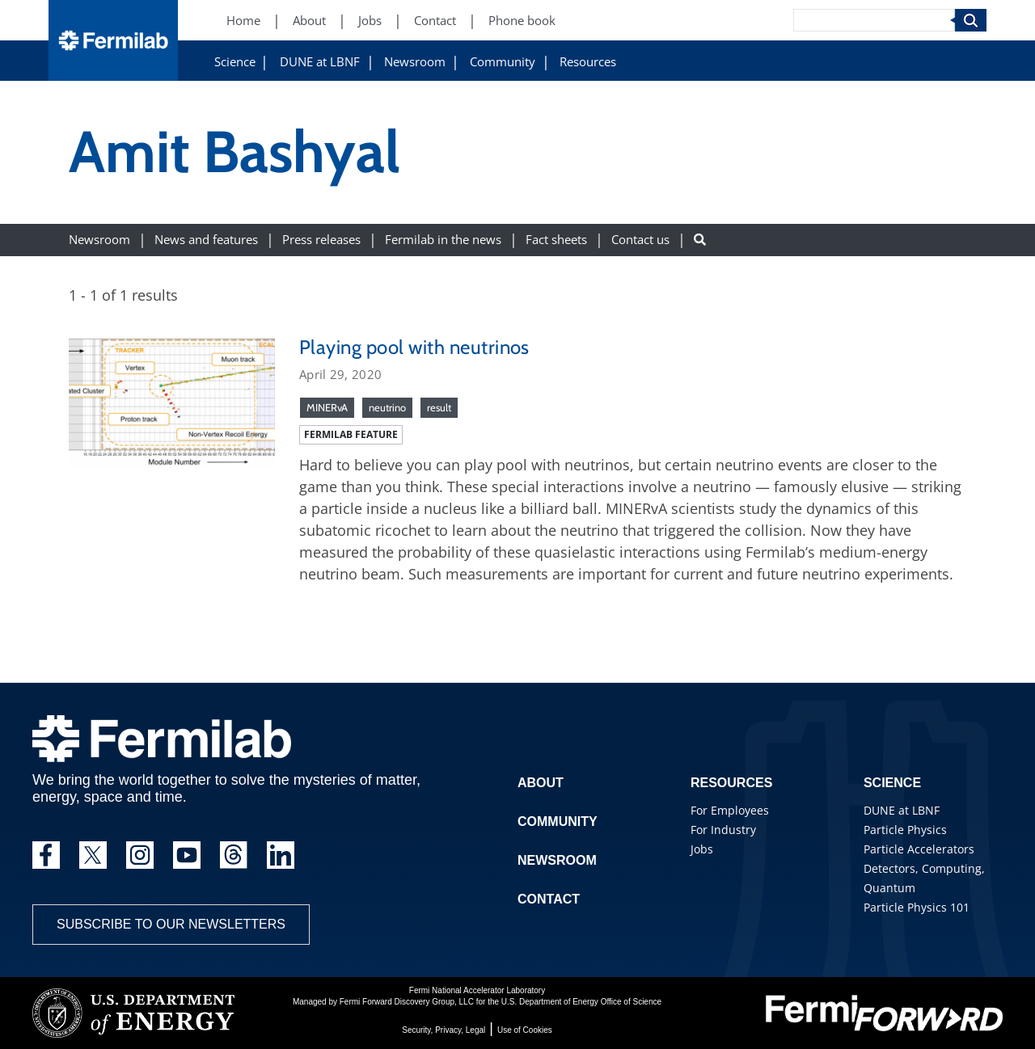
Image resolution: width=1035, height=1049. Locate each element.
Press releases (321, 240)
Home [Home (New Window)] (243, 21)
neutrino (387, 407)
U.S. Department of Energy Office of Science (581, 1001)
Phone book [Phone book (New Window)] (522, 21)
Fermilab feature (351, 434)
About (541, 783)
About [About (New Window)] (309, 21)
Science (235, 62)
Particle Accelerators (919, 849)
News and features (206, 240)
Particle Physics (905, 829)
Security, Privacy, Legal (443, 1030)
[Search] (874, 20)
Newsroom (415, 62)
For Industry (723, 829)
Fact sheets (556, 240)
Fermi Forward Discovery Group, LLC (407, 1001)
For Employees (730, 810)
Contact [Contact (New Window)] (435, 21)
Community (502, 62)
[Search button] (700, 240)
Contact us (640, 240)
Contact (549, 899)
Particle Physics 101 (917, 907)
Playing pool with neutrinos (414, 347)
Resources (588, 62)
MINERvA (327, 407)
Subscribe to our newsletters (171, 924)
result (439, 407)
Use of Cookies (524, 1030)
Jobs (702, 849)
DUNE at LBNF (320, 62)
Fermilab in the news (443, 240)
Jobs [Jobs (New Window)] (370, 21)
